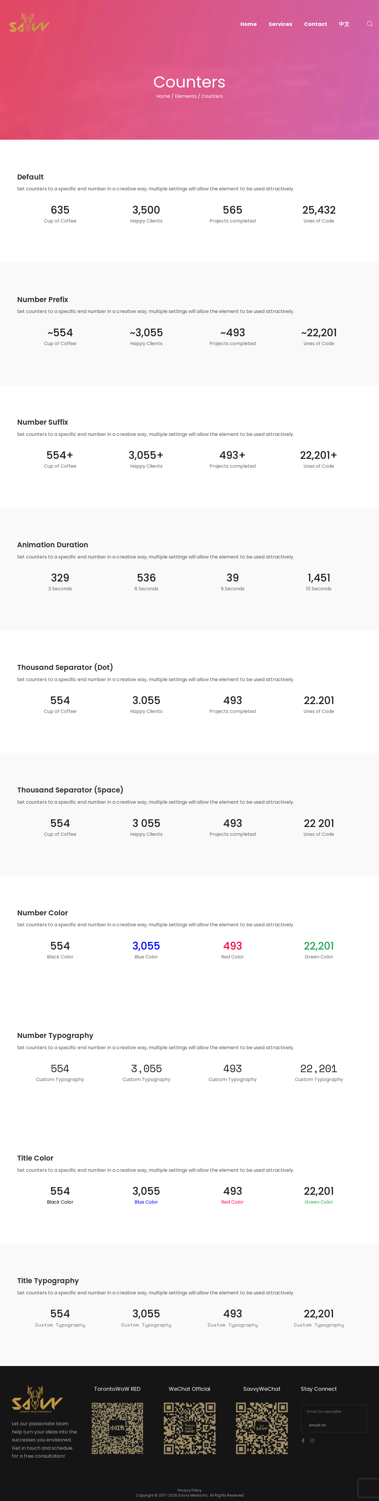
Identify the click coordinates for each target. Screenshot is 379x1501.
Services (280, 24)
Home (248, 24)
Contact (315, 24)
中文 (344, 24)
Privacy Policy (190, 1490)
